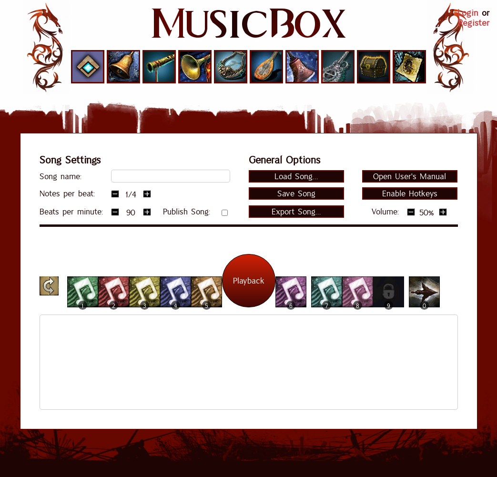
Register (473, 23)
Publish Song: (186, 211)
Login (467, 13)
